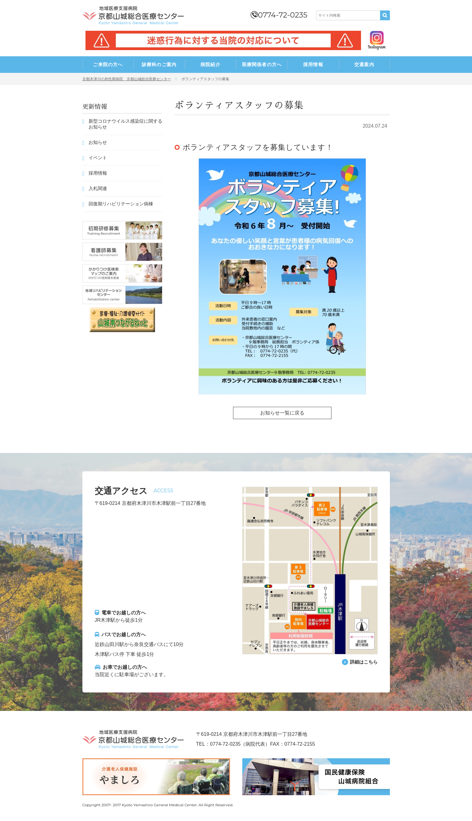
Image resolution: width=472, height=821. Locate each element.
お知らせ (98, 142)
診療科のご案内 (159, 64)
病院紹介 (210, 64)
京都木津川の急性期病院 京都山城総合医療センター (126, 79)
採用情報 (313, 64)
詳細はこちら (363, 661)
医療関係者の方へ (262, 64)
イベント (98, 157)
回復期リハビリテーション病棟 (121, 203)
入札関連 (98, 188)
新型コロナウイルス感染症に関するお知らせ (125, 123)
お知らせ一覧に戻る (282, 412)
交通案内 (364, 64)
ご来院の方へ (108, 64)
